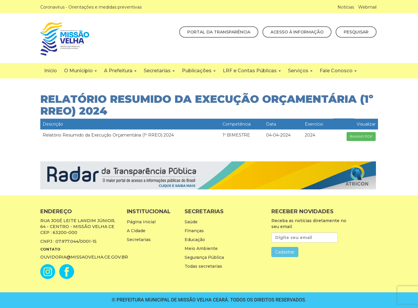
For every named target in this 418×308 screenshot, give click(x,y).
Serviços (300, 70)
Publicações (199, 70)
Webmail (367, 7)
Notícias (345, 7)
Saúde (191, 221)
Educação (195, 239)
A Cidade (136, 230)
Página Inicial (141, 221)
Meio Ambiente (201, 248)
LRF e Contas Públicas (252, 70)
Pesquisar (356, 32)
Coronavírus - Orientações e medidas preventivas (91, 7)
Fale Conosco (338, 70)
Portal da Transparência (218, 32)
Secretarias (159, 70)
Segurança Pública (204, 257)
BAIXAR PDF (361, 136)
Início (50, 70)
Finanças (194, 230)
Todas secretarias (203, 266)
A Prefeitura (120, 70)
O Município (80, 70)
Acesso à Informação (296, 32)
